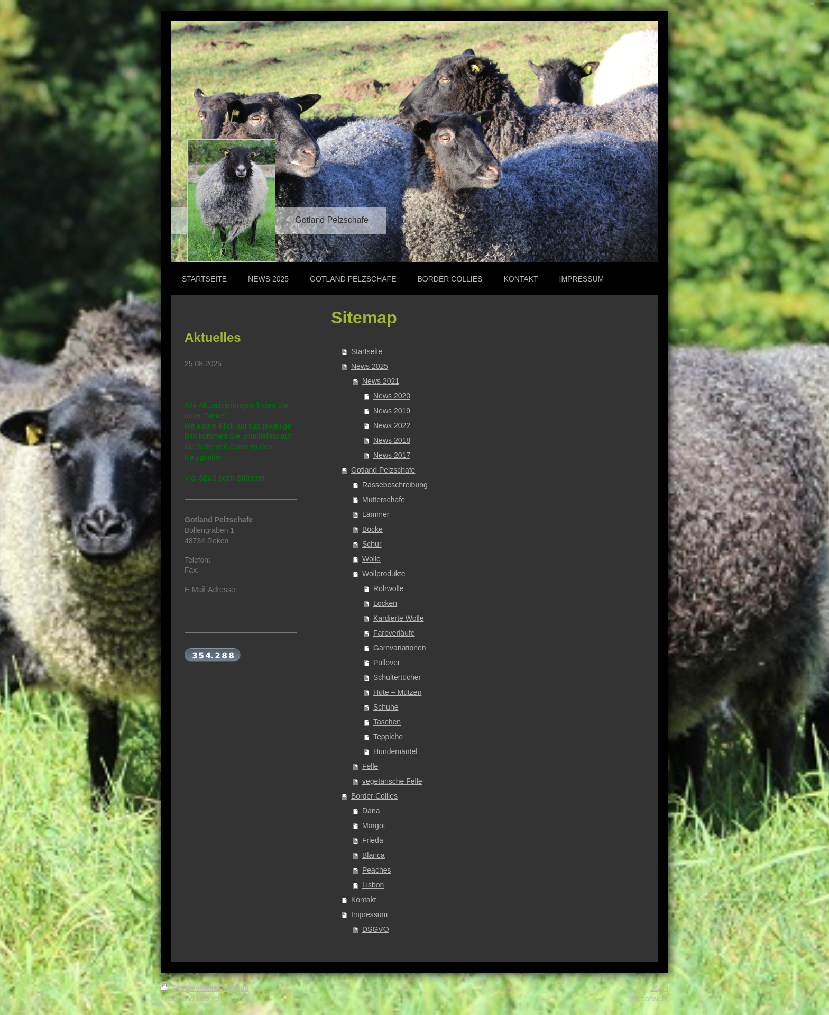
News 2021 (380, 381)
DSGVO (375, 929)
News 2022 (391, 425)
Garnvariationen (399, 648)
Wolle (371, 559)
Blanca (373, 855)
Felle (370, 766)
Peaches (376, 870)
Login (659, 988)
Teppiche (388, 736)
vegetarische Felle (392, 781)
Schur (372, 544)
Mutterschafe (383, 499)
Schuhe (385, 707)
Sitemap (235, 988)
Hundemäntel (395, 751)
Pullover (386, 662)
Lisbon (373, 885)
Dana (371, 810)
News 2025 (369, 366)
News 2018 (391, 440)
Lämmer (375, 514)
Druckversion (189, 988)
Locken (385, 603)
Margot (373, 825)
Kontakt (363, 899)
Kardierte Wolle (398, 618)
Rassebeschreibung (395, 485)
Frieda (372, 840)
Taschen (387, 722)
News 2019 (391, 410)
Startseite (366, 351)
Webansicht (649, 998)
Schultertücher (397, 677)
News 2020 (391, 396)
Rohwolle (388, 588)
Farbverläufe (394, 633)
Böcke (372, 529)
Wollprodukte (383, 573)
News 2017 (391, 455)
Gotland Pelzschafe (383, 470)
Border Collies (374, 796)
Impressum (369, 914)
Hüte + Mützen (397, 692)
